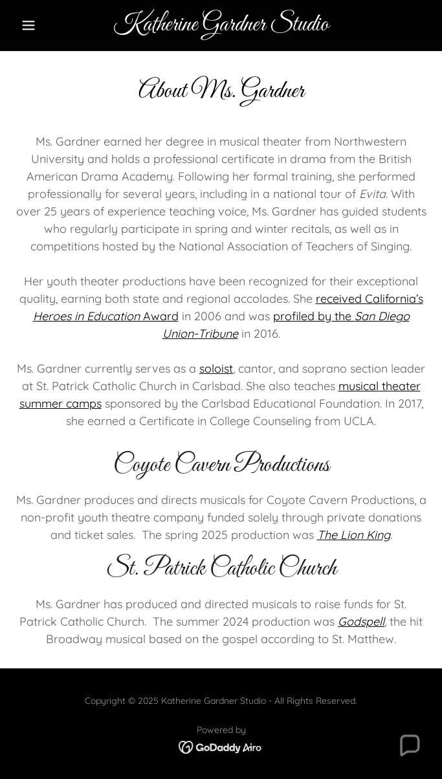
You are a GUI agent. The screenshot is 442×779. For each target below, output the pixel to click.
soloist (216, 368)
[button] (46, 25)
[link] (221, 25)
